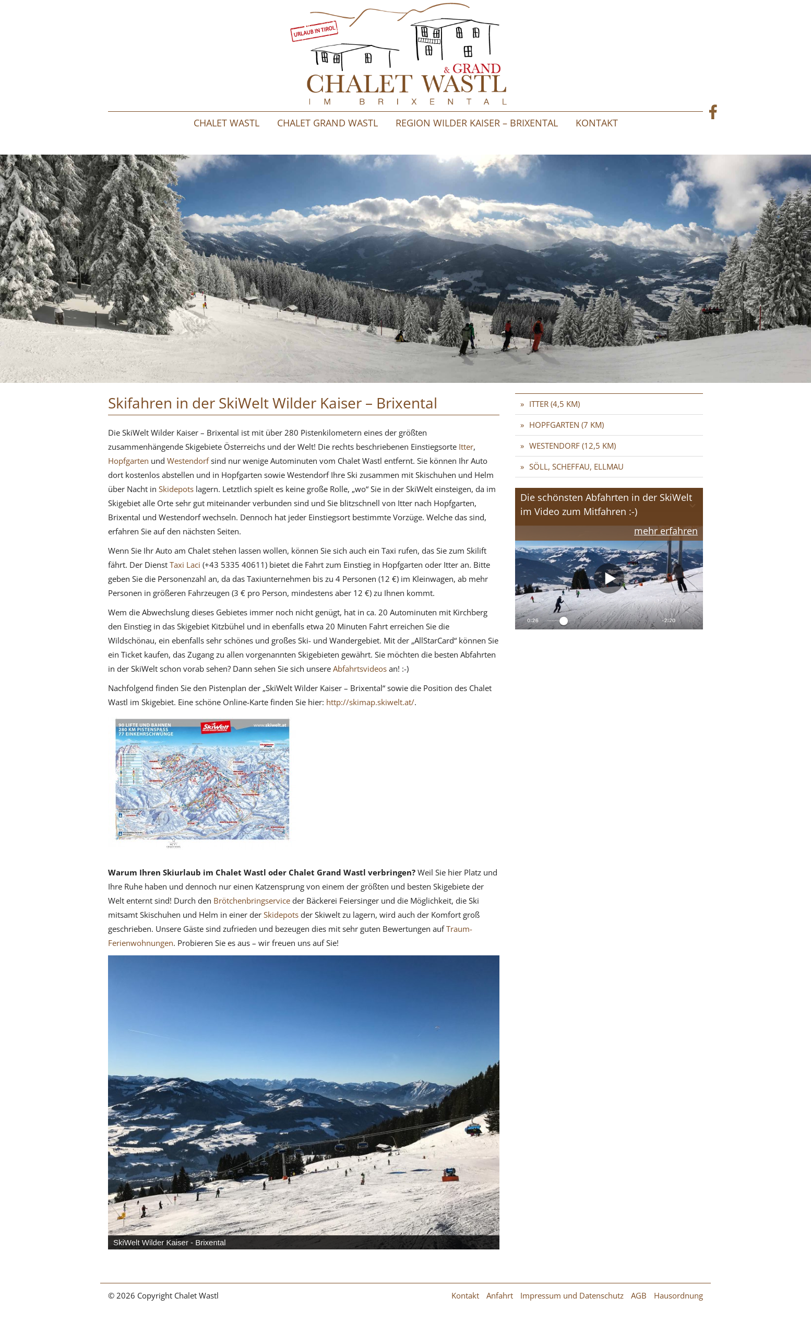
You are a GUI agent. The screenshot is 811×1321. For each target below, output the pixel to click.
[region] (303, 1102)
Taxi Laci (185, 564)
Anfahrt (499, 1295)
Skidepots (177, 489)
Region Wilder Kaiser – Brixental (477, 122)
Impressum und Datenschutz (572, 1295)
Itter (466, 446)
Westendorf (188, 460)
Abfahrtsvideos (361, 668)
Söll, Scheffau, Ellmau (576, 466)
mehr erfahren (666, 530)
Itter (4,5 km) (554, 404)
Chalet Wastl (226, 122)
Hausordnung (678, 1295)
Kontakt (597, 122)
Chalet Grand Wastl (327, 122)
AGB (639, 1295)
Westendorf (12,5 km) (572, 445)
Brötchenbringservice (252, 900)
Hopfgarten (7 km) (566, 424)
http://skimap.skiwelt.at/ (370, 702)
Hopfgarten (128, 460)
